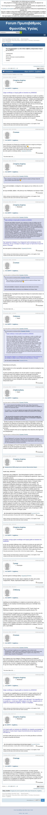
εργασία (22, 790)
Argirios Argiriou (24, 40)
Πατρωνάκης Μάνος (16, 40)
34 (9, 68)
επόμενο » (42, 66)
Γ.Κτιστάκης (30, 40)
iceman (16, 132)
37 (14, 68)
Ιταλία (25, 790)
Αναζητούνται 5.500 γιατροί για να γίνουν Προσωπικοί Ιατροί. (21, 467)
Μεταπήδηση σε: (30, 800)
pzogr (16, 563)
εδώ (43, 16)
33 (8, 68)
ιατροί (29, 790)
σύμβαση (39, 790)
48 (17, 68)
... (7, 68)
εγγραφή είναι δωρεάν (7, 8)
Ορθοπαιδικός (19, 390)
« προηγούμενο (36, 66)
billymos (17, 316)
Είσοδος (29, 151)
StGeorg (17, 590)
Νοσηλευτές (34, 790)
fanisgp (16, 758)
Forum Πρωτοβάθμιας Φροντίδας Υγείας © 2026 (23, 809)
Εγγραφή (24, 151)
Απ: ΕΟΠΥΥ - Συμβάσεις (11, 88)
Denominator (36, 40)
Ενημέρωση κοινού (15, 790)
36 (13, 68)
